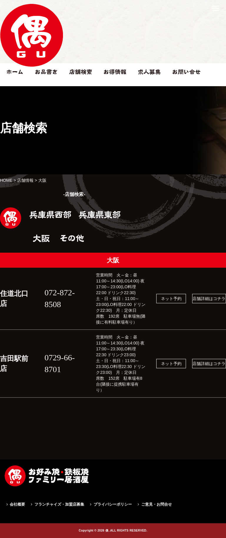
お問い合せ (182, 83)
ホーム (12, 83)
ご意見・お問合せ (156, 504)
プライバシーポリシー (113, 504)
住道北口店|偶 (31, 72)
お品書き (43, 83)
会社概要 (17, 504)
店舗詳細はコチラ (208, 298)
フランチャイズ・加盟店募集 (59, 504)
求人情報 (146, 83)
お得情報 (112, 83)
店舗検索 (77, 83)
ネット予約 (171, 298)
